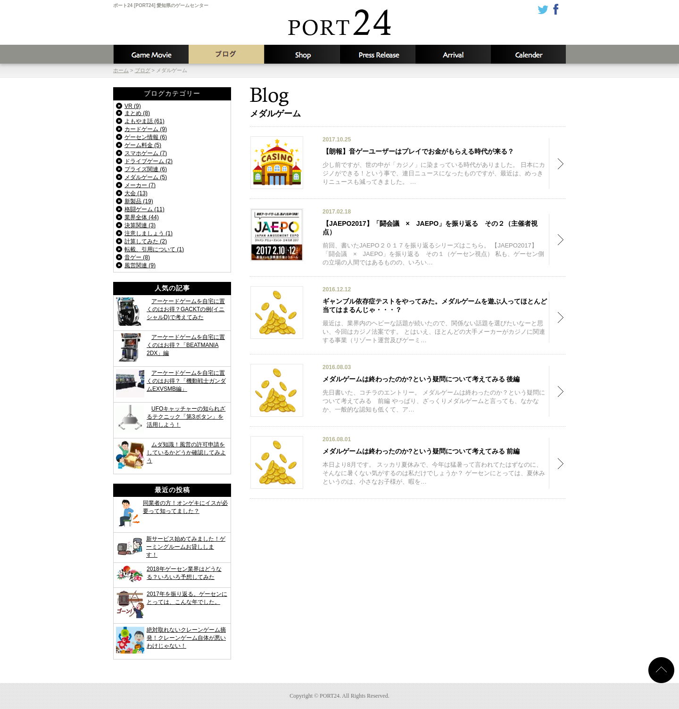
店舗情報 (302, 54)
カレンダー (528, 54)
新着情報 (377, 54)
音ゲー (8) (137, 257)
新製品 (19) (138, 201)
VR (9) (132, 106)
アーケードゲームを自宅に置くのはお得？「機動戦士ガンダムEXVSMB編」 (186, 381)
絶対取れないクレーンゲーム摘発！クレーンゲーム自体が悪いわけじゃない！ (186, 638)
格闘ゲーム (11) (144, 209)
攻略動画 (151, 54)
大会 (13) (136, 193)
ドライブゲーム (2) (148, 161)
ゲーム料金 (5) (142, 145)
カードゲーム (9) (145, 129)
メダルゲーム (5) (145, 177)
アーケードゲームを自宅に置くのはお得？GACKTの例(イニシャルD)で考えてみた (186, 309)
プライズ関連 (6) (145, 169)
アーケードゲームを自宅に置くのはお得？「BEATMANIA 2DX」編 (186, 345)
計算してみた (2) (145, 241)
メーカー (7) (140, 185)
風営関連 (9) (140, 265)
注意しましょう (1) (148, 233)
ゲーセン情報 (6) (145, 137)
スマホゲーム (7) (145, 153)
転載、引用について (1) (154, 249)
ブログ (226, 54)
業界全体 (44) (141, 217)
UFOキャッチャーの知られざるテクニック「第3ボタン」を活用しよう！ (186, 416)
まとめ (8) (137, 113)
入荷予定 (452, 54)
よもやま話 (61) (144, 121)
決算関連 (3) (140, 225)
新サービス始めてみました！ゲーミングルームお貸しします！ (185, 547)
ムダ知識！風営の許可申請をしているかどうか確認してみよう (186, 452)
